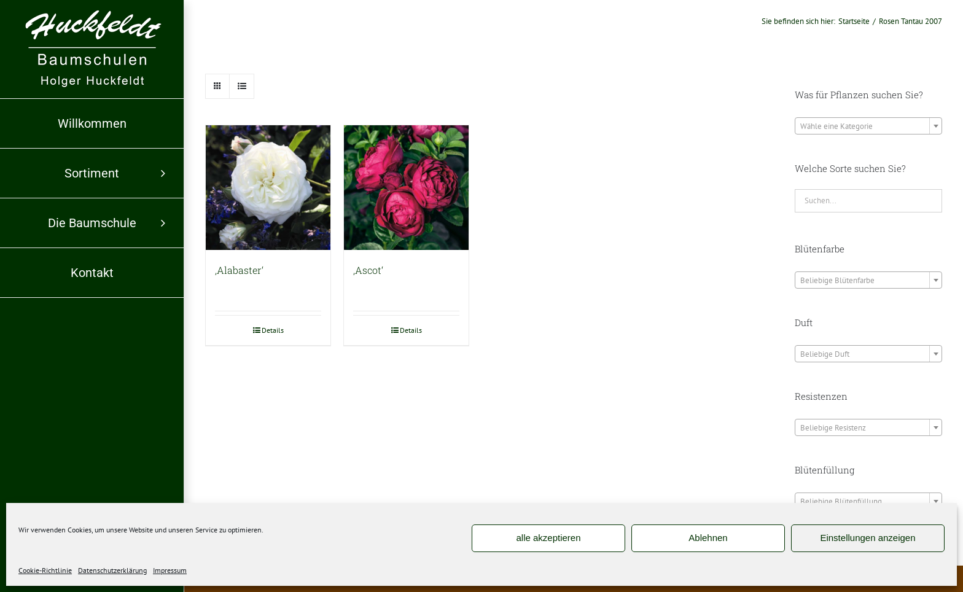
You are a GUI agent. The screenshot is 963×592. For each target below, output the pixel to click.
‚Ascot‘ (368, 269)
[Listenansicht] (242, 86)
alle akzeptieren (548, 537)
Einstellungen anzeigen (867, 537)
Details (273, 330)
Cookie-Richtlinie (45, 570)
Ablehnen (707, 537)
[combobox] (868, 125)
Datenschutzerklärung (112, 570)
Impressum (170, 570)
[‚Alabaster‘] (268, 187)
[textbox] (868, 126)
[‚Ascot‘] (406, 187)
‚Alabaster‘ (239, 269)
